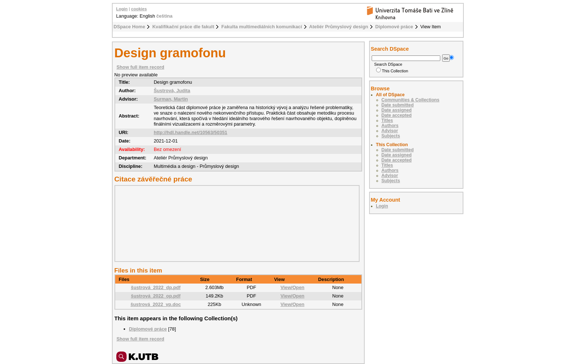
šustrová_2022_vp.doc (156, 304)
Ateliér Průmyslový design (338, 26)
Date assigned (397, 110)
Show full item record (140, 67)
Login (122, 9)
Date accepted (397, 115)
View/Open (292, 287)
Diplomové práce (394, 26)
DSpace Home (129, 26)
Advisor (390, 130)
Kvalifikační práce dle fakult (183, 26)
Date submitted (398, 105)
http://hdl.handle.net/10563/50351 (190, 132)
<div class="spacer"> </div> (235, 223)
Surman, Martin (171, 99)
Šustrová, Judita (172, 90)
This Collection (392, 71)
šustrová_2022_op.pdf (156, 296)
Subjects (391, 135)
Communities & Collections (411, 99)
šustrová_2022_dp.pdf (156, 287)
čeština (164, 16)
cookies (139, 9)
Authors (390, 125)
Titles (387, 120)
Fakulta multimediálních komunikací (261, 26)
